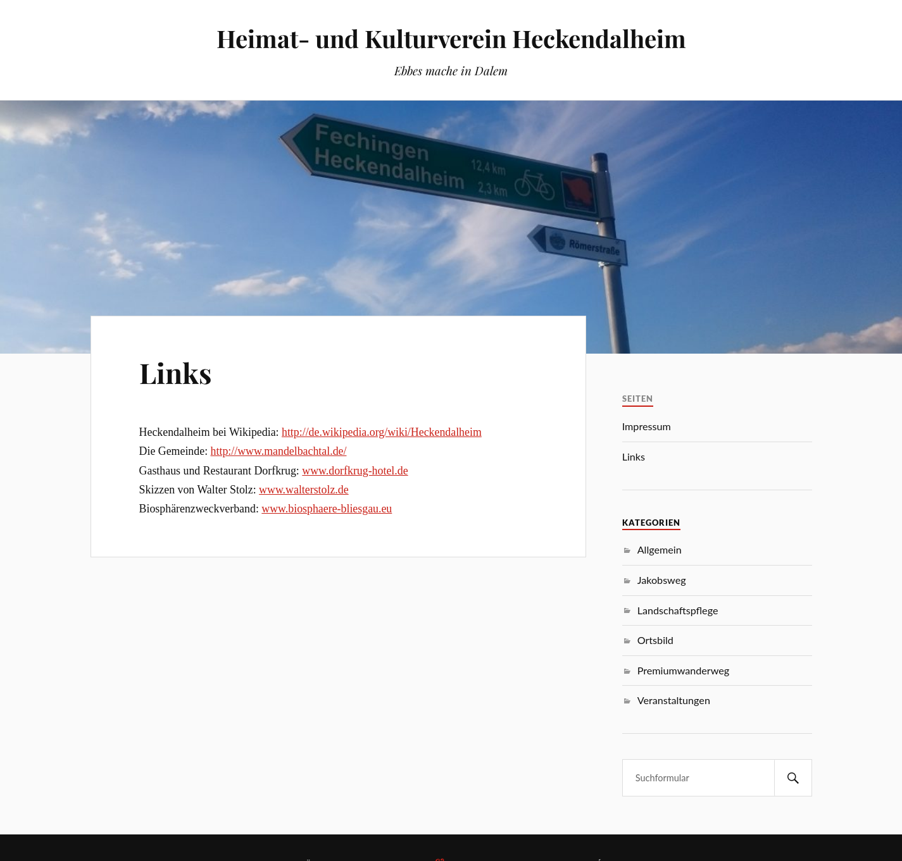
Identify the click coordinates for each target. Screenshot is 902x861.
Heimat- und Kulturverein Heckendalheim (451, 38)
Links (175, 372)
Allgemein (659, 549)
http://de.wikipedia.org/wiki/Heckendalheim (382, 432)
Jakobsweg (661, 580)
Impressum (646, 426)
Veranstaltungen (673, 700)
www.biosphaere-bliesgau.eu (326, 508)
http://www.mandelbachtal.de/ (279, 451)
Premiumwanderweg (683, 670)
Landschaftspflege (677, 610)
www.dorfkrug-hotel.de (355, 470)
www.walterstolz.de (304, 489)
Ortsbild (655, 640)
